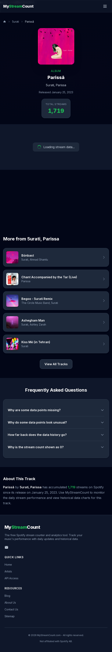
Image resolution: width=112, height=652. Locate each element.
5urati (15, 21)
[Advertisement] (56, 198)
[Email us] (6, 547)
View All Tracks (56, 364)
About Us (10, 602)
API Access (11, 578)
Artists (8, 571)
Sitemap (10, 616)
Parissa (61, 85)
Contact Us (11, 609)
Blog (7, 595)
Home (8, 564)
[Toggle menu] (105, 6)
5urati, (50, 85)
